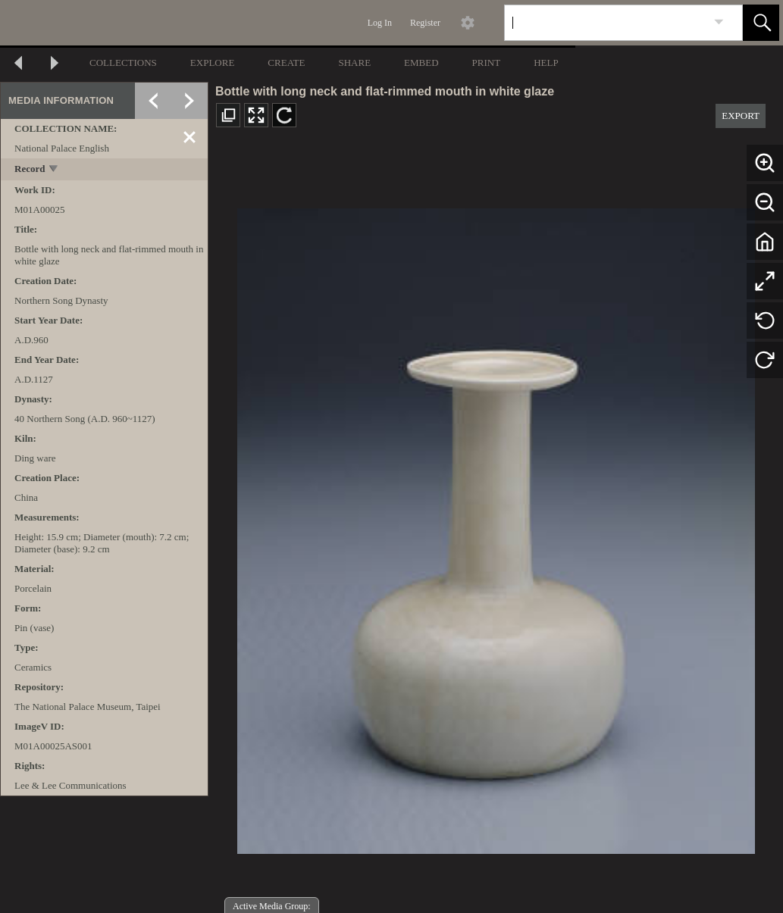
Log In (380, 22)
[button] (761, 23)
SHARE (354, 62)
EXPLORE (212, 62)
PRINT (486, 62)
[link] (719, 22)
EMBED (421, 62)
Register (425, 22)
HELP (546, 62)
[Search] (605, 23)
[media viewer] (495, 527)
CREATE (286, 62)
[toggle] (54, 170)
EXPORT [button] (741, 115)
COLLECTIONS (123, 62)
